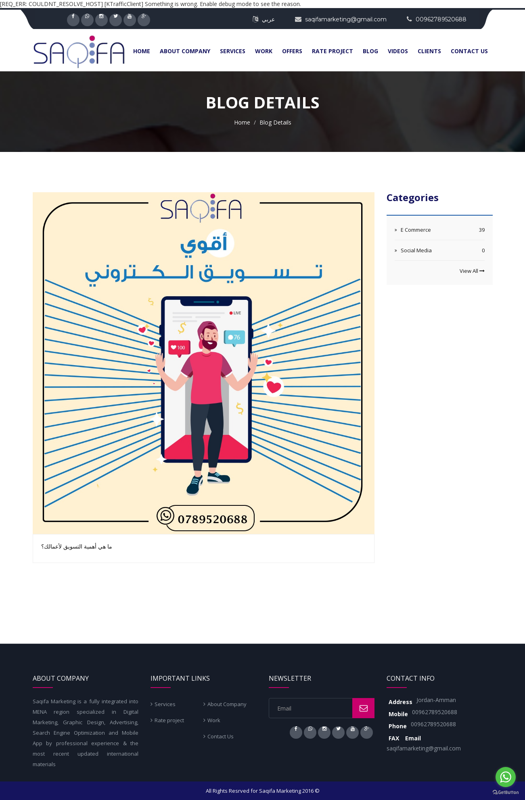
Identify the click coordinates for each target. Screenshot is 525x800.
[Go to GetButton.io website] (506, 792)
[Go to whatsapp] (506, 777)
